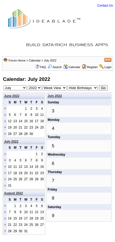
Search (55, 67)
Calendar (35, 60)
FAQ (43, 67)
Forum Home (16, 60)
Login (108, 67)
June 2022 (11, 96)
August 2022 (13, 193)
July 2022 (55, 96)
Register (92, 67)
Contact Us (105, 5)
